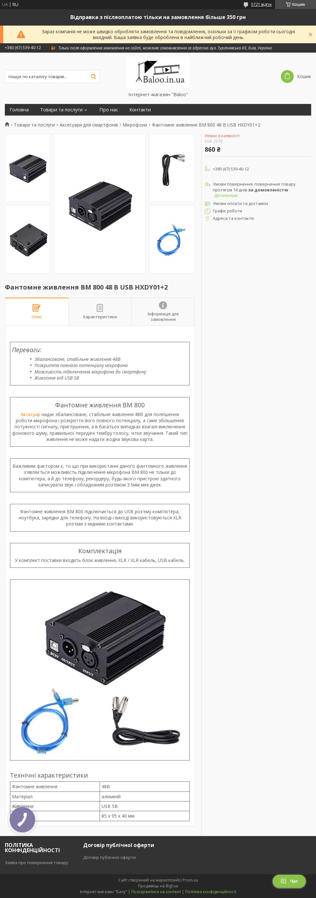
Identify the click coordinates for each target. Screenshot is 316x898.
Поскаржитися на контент (156, 891)
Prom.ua (190, 880)
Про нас (108, 109)
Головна (19, 109)
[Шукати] (93, 76)
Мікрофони (135, 125)
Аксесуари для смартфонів (89, 125)
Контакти (140, 109)
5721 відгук (261, 4)
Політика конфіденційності (210, 891)
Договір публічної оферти (109, 857)
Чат (289, 881)
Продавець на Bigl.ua (158, 886)
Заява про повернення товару (36, 862)
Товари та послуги (61, 109)
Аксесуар (30, 414)
